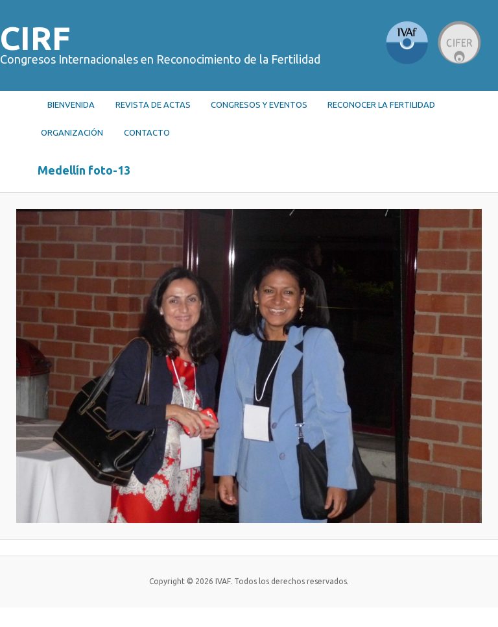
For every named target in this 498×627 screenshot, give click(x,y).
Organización (72, 132)
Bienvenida (71, 104)
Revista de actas (153, 104)
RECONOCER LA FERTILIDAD (381, 104)
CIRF (35, 37)
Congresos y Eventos (259, 104)
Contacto (147, 132)
